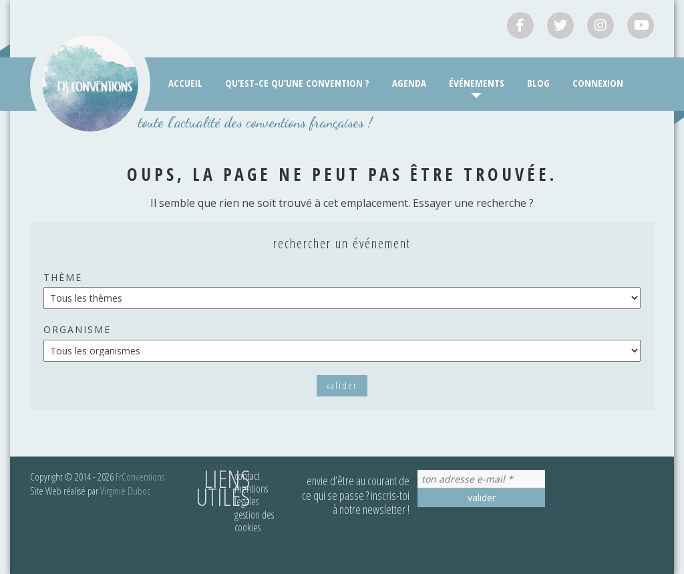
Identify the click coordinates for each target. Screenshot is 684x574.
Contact (247, 476)
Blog (538, 82)
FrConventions (140, 476)
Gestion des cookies (254, 521)
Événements (476, 82)
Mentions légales (251, 495)
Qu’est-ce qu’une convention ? (297, 82)
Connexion (597, 82)
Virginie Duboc (125, 490)
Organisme (77, 329)
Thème (62, 277)
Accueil (185, 82)
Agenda (409, 82)
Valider (342, 385)
